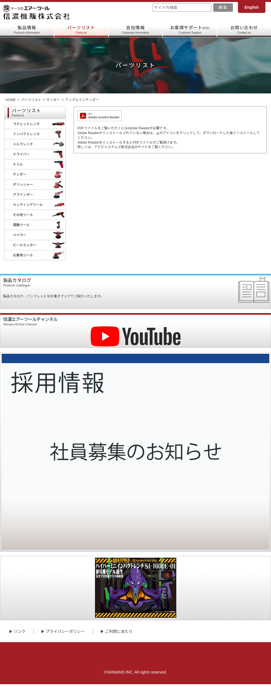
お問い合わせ (244, 29)
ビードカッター (39, 245)
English (252, 7)
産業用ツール (39, 255)
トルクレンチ (39, 144)
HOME (11, 100)
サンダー (53, 100)
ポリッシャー (39, 184)
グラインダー (39, 194)
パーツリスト (81, 29)
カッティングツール (39, 204)
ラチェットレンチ (39, 123)
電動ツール (39, 224)
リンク (20, 634)
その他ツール (39, 214)
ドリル (39, 164)
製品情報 (27, 29)
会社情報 (135, 29)
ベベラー (39, 235)
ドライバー (39, 154)
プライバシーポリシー (65, 634)
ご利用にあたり (119, 634)
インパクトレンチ (39, 134)
